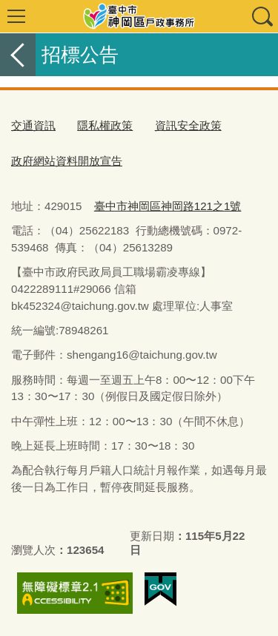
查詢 (261, 16)
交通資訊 (33, 125)
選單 (16, 16)
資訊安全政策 (188, 125)
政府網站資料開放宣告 (66, 161)
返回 (18, 54)
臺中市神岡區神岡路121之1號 (168, 206)
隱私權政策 (105, 125)
